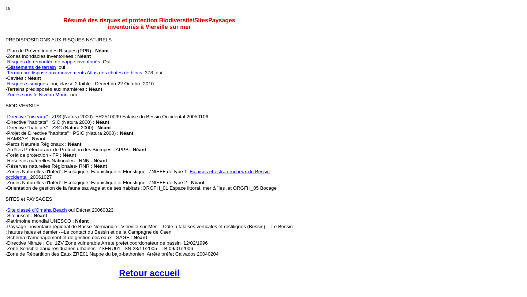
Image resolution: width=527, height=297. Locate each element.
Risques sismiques (27, 83)
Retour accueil (149, 273)
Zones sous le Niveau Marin (37, 94)
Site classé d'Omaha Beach (37, 210)
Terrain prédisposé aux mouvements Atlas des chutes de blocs (74, 72)
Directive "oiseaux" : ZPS (34, 116)
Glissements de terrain (31, 67)
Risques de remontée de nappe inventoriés (53, 61)
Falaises (199, 171)
